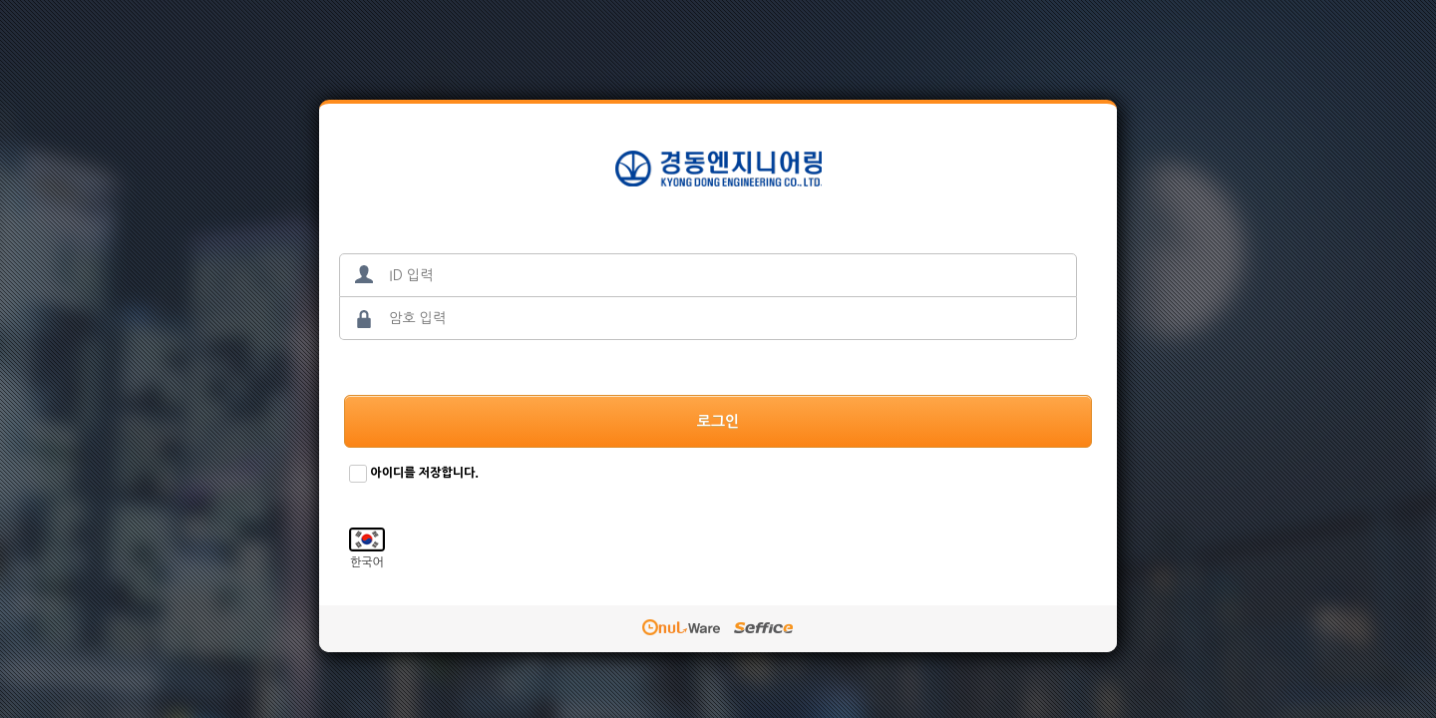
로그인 (718, 421)
